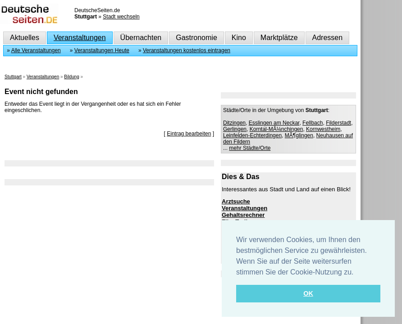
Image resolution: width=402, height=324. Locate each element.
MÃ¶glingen (299, 135)
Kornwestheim (323, 129)
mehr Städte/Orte (249, 148)
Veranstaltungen (80, 37)
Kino (239, 37)
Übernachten (141, 37)
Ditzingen (234, 123)
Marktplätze (279, 37)
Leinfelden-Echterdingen (252, 135)
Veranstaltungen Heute (101, 50)
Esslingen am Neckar (274, 123)
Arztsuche (236, 201)
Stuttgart (13, 76)
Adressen (327, 37)
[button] (357, 272)
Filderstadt (338, 123)
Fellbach (312, 123)
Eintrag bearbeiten (189, 133)
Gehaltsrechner (243, 215)
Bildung (71, 76)
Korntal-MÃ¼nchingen (276, 129)
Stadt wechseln (121, 17)
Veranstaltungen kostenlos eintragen (186, 50)
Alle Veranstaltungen (36, 50)
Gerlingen (235, 129)
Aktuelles (24, 37)
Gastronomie (196, 37)
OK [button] (308, 293)
